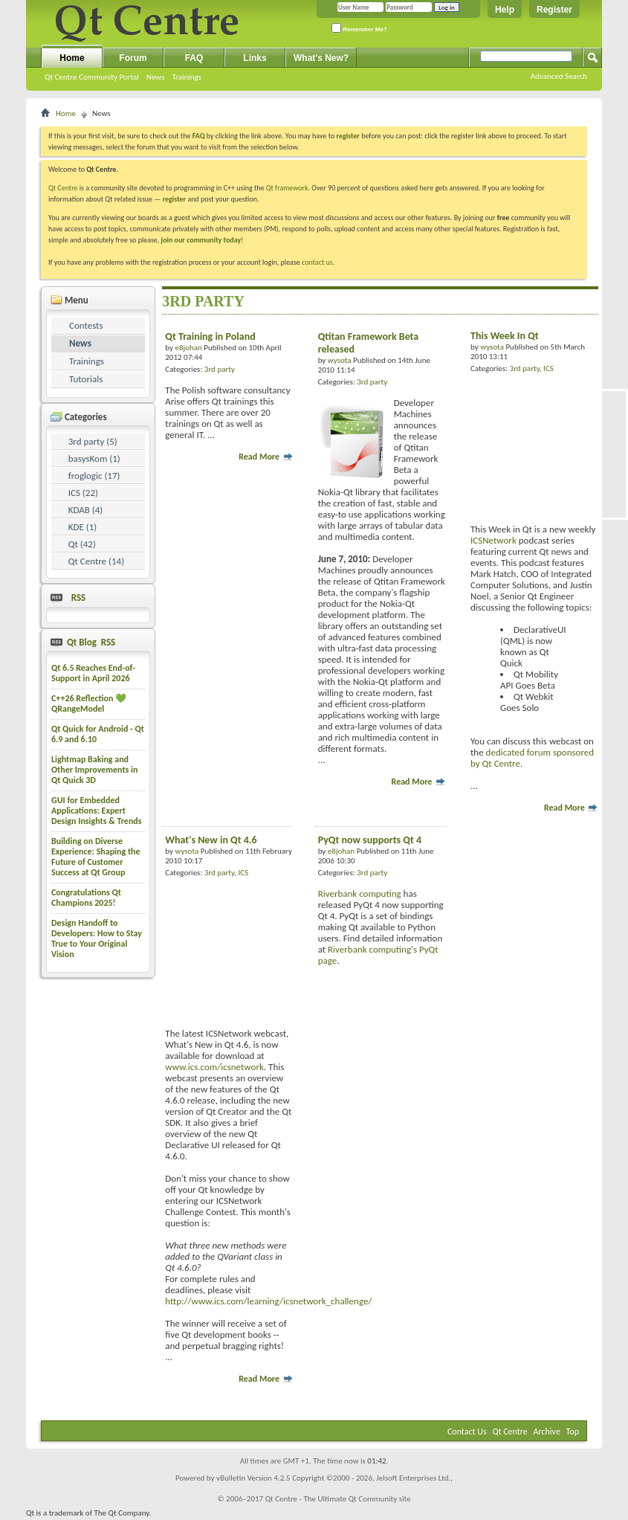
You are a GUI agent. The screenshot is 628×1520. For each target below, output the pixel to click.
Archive (547, 1431)
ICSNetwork (493, 540)
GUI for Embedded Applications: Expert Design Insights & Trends (96, 810)
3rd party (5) (92, 441)
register (174, 199)
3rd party (219, 369)
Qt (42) (82, 544)
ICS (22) (83, 492)
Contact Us (467, 1431)
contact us (317, 262)
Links (254, 58)
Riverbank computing (359, 893)
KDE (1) (82, 526)
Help (504, 9)
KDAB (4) (85, 509)
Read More (266, 456)
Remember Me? (359, 28)
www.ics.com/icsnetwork (214, 1066)
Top (572, 1431)
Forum (132, 58)
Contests (86, 325)
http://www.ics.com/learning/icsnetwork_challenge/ (268, 1301)
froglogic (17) (94, 475)
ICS (548, 368)
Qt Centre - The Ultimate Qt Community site (338, 1499)
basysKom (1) (94, 458)
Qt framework (287, 188)
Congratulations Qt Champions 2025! (86, 897)
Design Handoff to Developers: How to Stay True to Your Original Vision (96, 938)
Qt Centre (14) (96, 561)
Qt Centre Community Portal (92, 77)
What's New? (321, 58)
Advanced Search (559, 76)
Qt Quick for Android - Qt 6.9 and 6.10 (97, 734)
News (155, 77)
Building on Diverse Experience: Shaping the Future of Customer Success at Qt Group (95, 856)
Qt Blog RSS (90, 642)
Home (71, 58)
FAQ (194, 58)
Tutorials (86, 378)
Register (554, 9)
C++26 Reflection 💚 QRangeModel (88, 703)
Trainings (186, 77)
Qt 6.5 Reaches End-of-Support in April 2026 (93, 673)
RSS (75, 597)
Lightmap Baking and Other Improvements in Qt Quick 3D (94, 769)
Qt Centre (63, 188)
